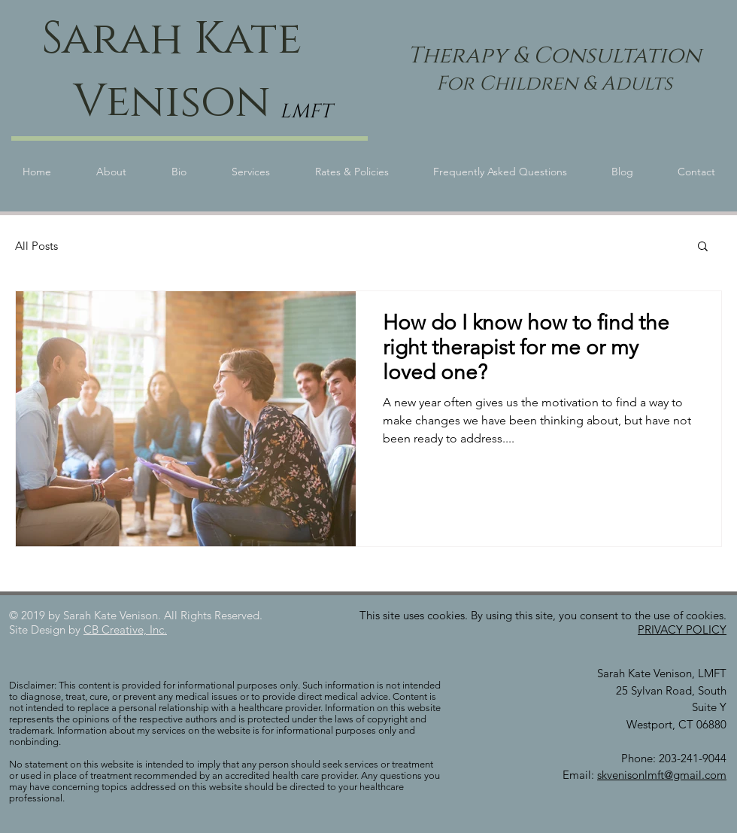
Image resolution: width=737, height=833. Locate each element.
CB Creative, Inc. (125, 629)
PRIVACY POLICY (682, 629)
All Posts (36, 246)
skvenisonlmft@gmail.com (661, 775)
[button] (703, 247)
